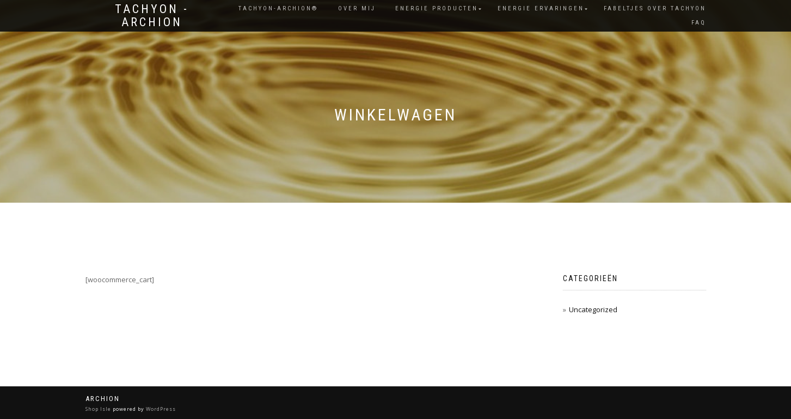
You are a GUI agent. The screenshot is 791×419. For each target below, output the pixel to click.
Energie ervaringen (541, 8)
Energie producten (436, 8)
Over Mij (357, 8)
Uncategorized (593, 309)
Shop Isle (98, 408)
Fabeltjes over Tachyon (655, 8)
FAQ (698, 22)
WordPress (161, 408)
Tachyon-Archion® (278, 8)
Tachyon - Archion (152, 16)
